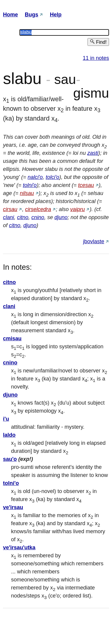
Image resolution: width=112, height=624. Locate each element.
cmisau (12, 338)
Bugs (31, 15)
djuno (60, 217)
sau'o (10, 459)
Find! (98, 42)
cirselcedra (38, 209)
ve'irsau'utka (19, 547)
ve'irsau (13, 507)
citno (22, 217)
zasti (92, 153)
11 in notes (96, 58)
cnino (37, 217)
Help (56, 15)
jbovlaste (93, 241)
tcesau (86, 185)
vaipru (77, 209)
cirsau (10, 209)
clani (8, 217)
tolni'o (29, 185)
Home (10, 15)
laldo (9, 435)
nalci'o (34, 177)
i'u (6, 419)
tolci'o (52, 177)
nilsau (27, 193)
